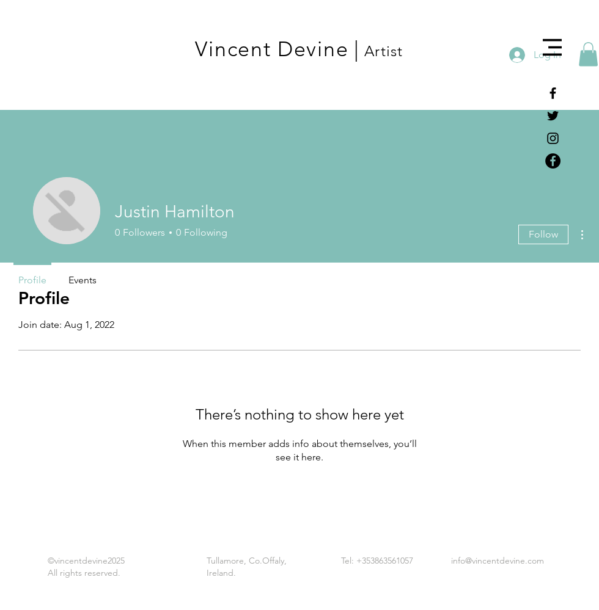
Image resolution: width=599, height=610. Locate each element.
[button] (552, 47)
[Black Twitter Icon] (552, 115)
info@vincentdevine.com (497, 560)
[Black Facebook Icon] (552, 93)
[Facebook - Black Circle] (552, 161)
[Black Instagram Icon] (552, 138)
